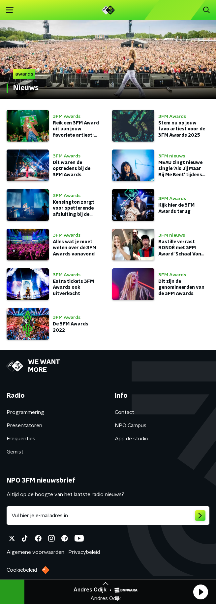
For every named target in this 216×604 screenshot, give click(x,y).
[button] (200, 591)
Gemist (15, 451)
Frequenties (21, 438)
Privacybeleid (84, 552)
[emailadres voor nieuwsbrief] (108, 515)
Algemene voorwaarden (35, 552)
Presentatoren (24, 425)
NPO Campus (130, 425)
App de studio (131, 438)
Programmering (25, 412)
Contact (124, 412)
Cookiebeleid (22, 570)
